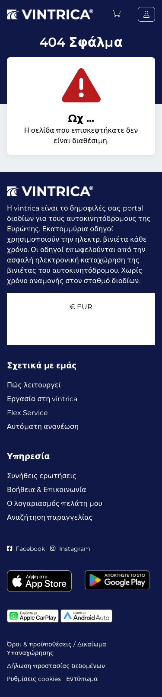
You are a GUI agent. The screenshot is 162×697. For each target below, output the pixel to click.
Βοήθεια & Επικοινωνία (46, 490)
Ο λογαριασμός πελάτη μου (54, 503)
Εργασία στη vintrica (42, 399)
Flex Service (27, 413)
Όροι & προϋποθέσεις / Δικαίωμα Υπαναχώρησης (56, 648)
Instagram (70, 549)
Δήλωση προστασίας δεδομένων (56, 666)
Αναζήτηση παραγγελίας (50, 517)
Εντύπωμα (82, 679)
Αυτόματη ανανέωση (43, 426)
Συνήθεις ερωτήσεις (41, 476)
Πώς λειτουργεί (34, 385)
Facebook (26, 549)
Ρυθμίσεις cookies (34, 679)
